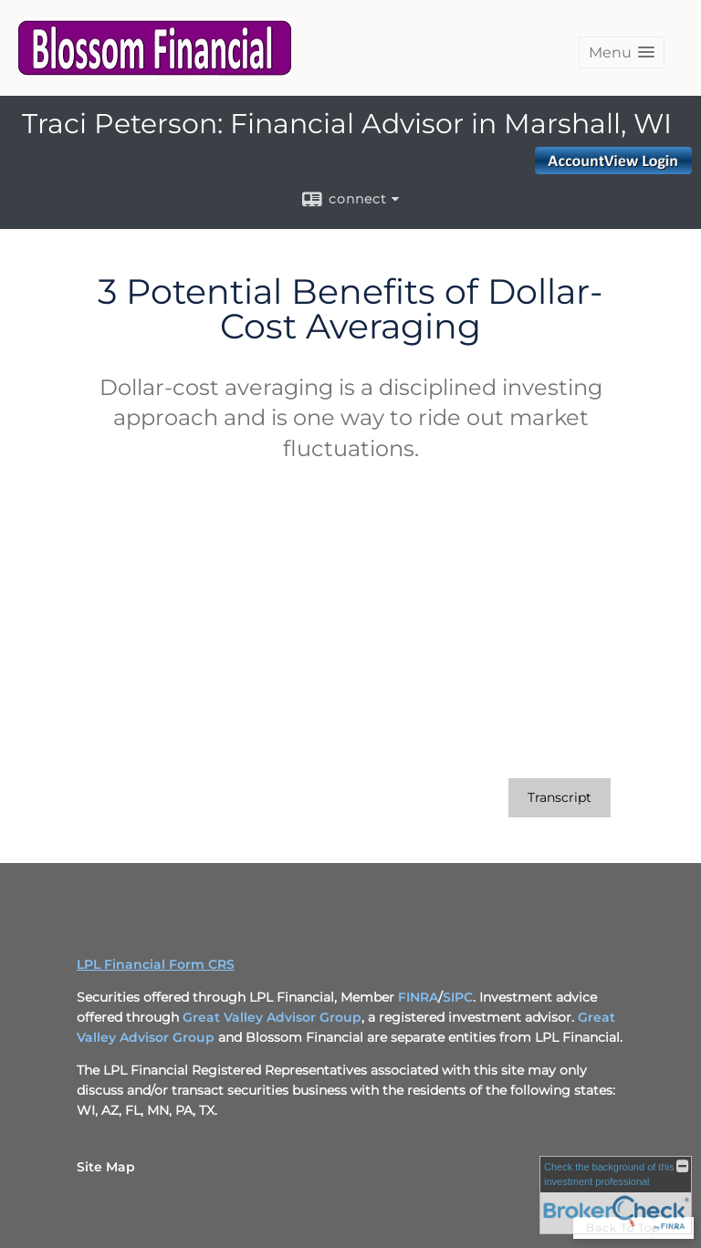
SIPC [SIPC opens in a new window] (458, 997)
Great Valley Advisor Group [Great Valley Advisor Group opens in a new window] (272, 1017)
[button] (621, 52)
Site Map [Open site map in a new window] (106, 1167)
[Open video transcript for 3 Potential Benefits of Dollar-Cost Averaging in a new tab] (559, 797)
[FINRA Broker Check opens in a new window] (615, 1195)
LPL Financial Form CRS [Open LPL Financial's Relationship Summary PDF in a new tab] (156, 964)
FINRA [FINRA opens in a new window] (418, 997)
